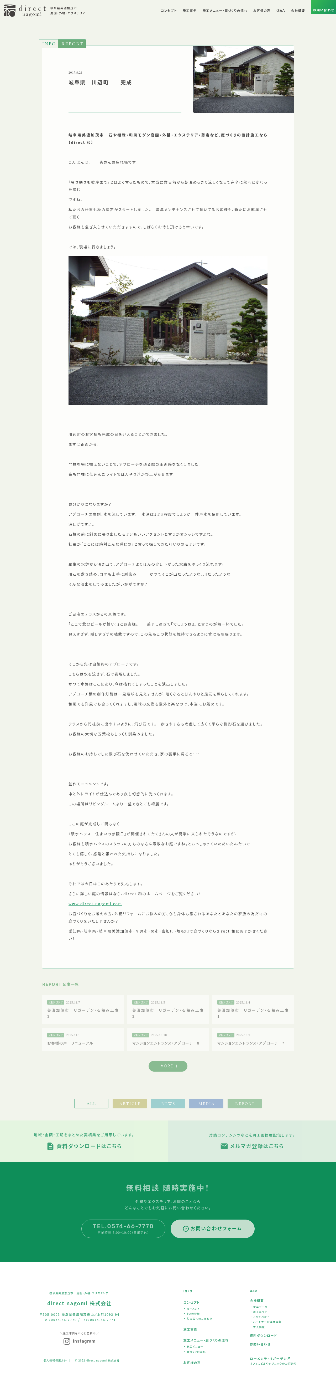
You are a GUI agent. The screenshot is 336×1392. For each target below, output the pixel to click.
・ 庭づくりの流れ (195, 1352)
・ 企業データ (258, 1307)
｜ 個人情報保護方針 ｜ (55, 1360)
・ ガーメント (192, 1309)
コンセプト (191, 1302)
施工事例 (190, 1329)
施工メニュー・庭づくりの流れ (205, 1340)
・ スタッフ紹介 (259, 1317)
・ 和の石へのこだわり (198, 1319)
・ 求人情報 (257, 1327)
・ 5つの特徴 (192, 1314)
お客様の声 (192, 1362)
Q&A (254, 1291)
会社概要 (257, 1300)
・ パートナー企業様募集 (266, 1322)
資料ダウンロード (263, 1335)
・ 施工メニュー (193, 1346)
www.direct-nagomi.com (95, 903)
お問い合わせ (260, 1344)
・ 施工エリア (258, 1312)
